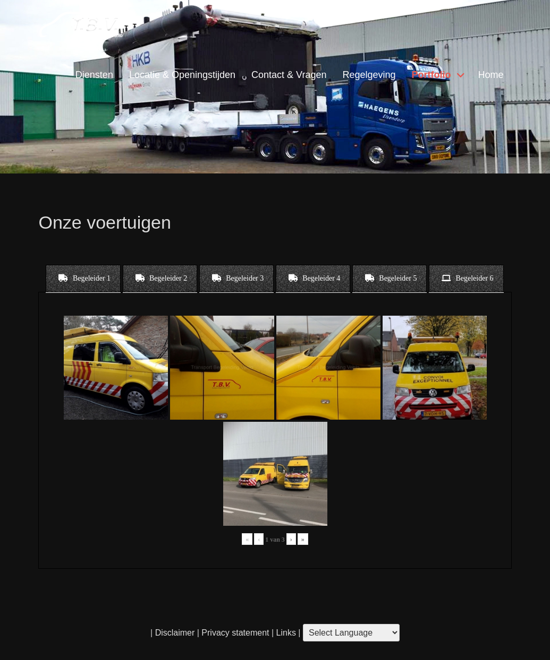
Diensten (94, 75)
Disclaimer (175, 632)
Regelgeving (368, 75)
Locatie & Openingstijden (182, 75)
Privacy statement (235, 632)
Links (285, 632)
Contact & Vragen (288, 75)
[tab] (83, 278)
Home (491, 75)
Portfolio (431, 75)
